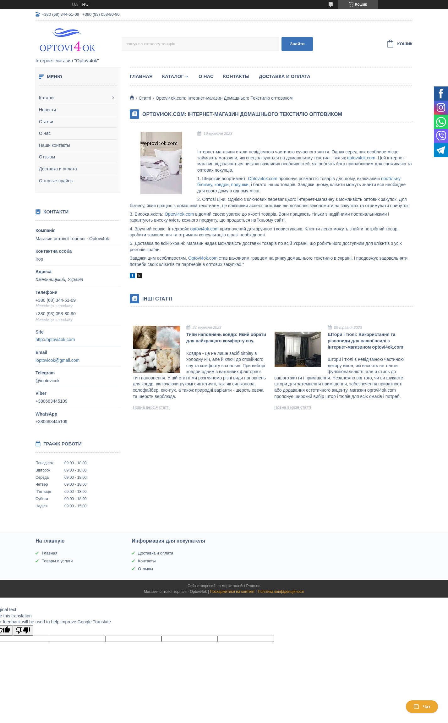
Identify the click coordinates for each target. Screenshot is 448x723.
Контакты (236, 76)
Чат (421, 706)
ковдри (222, 184)
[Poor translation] (23, 630)
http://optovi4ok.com (55, 339)
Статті (145, 98)
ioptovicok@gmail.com (57, 360)
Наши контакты (54, 145)
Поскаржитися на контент (232, 591)
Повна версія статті (151, 407)
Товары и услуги (57, 561)
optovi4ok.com (361, 157)
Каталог (47, 97)
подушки (240, 184)
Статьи (46, 121)
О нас (45, 133)
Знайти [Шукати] (297, 43)
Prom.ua (253, 586)
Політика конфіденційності (281, 591)
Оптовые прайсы (56, 180)
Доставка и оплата (58, 168)
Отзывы (47, 156)
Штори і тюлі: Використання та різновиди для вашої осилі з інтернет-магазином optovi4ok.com (365, 340)
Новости (47, 109)
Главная (141, 76)
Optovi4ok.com (262, 178)
